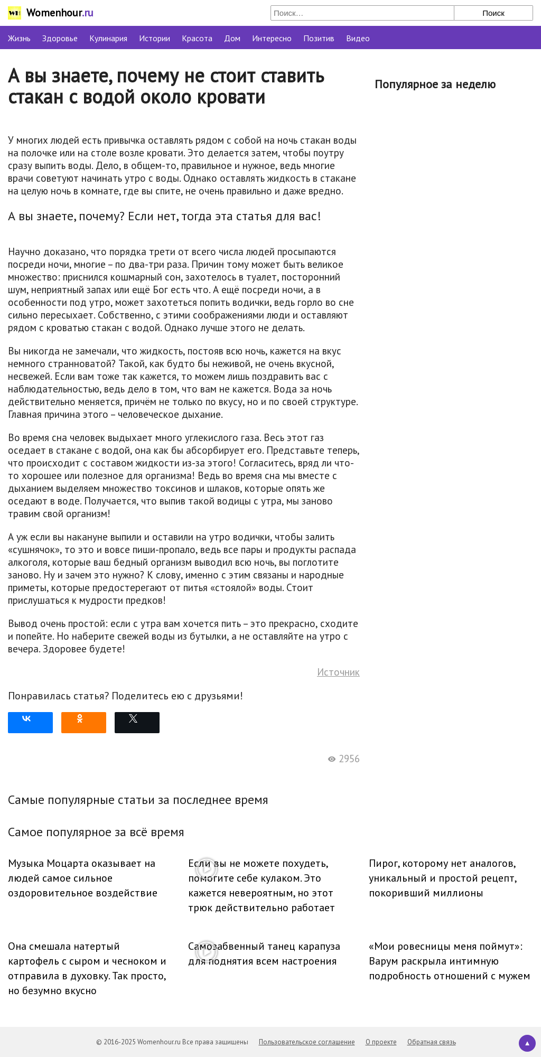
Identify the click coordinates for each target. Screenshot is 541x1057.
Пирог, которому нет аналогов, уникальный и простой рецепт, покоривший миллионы (442, 878)
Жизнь (19, 38)
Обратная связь (431, 1041)
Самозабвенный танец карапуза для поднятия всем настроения (264, 953)
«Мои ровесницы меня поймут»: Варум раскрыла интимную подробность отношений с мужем (449, 961)
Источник (338, 672)
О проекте (381, 1041)
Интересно (272, 38)
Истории (154, 38)
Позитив (318, 38)
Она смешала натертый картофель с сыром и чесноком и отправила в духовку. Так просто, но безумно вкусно (87, 968)
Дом (232, 38)
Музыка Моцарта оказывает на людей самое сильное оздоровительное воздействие (82, 878)
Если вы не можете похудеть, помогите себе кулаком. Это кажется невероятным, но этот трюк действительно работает (261, 885)
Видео (358, 38)
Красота (197, 38)
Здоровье (60, 38)
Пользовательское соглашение (307, 1041)
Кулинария (108, 38)
